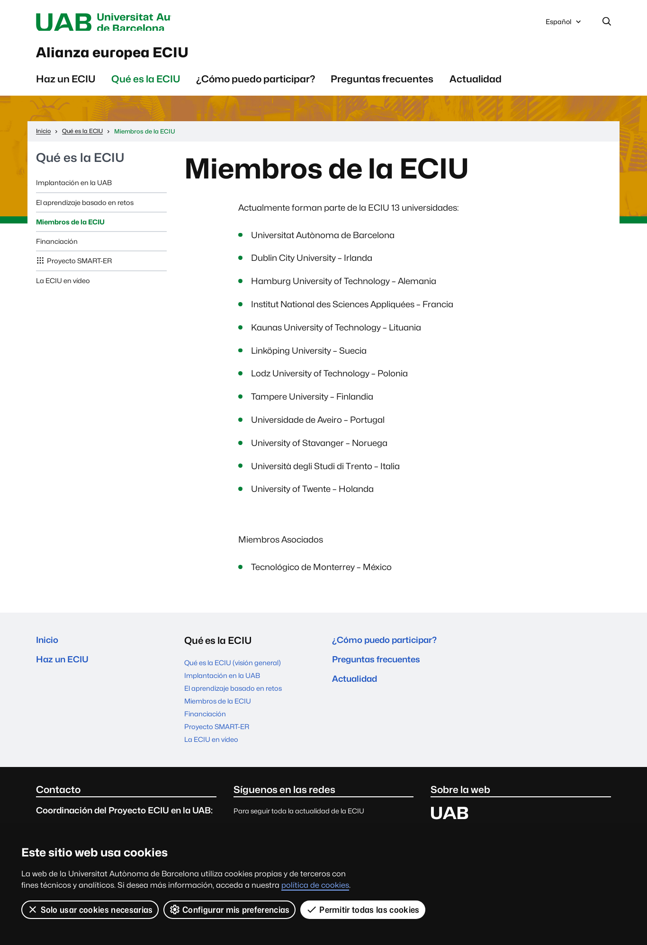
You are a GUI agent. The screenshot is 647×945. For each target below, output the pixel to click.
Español (564, 25)
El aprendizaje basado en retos (85, 209)
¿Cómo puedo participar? (255, 85)
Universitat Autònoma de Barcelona (125, 23)
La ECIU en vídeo (63, 287)
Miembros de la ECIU (70, 228)
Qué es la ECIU (145, 85)
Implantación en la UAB (74, 189)
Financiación (57, 248)
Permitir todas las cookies (363, 909)
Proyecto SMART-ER (79, 267)
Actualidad (475, 85)
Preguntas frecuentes (382, 85)
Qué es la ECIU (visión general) (232, 669)
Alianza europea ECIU (132, 56)
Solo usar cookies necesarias (90, 909)
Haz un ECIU (66, 85)
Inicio (48, 647)
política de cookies (315, 885)
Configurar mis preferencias (229, 909)
